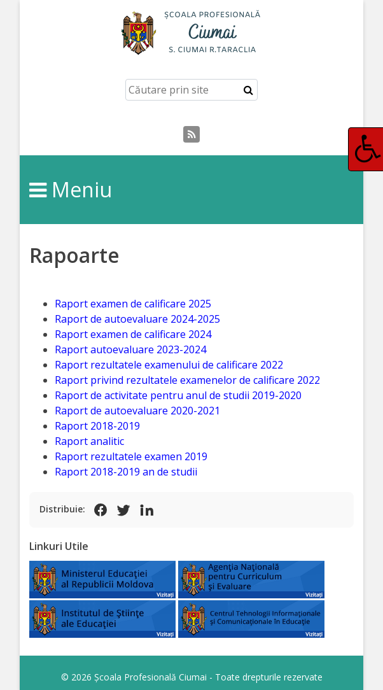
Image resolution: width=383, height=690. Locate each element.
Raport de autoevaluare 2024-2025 (137, 319)
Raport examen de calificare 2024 (133, 334)
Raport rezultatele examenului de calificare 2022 (169, 365)
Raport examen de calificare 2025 (133, 304)
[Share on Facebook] (100, 510)
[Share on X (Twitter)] (123, 510)
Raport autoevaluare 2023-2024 (130, 349)
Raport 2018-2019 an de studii (126, 472)
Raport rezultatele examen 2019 (131, 456)
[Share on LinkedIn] (146, 510)
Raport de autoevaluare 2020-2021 (137, 411)
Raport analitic (89, 441)
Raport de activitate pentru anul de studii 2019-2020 (178, 395)
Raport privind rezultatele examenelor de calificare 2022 (187, 380)
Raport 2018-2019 (97, 426)
